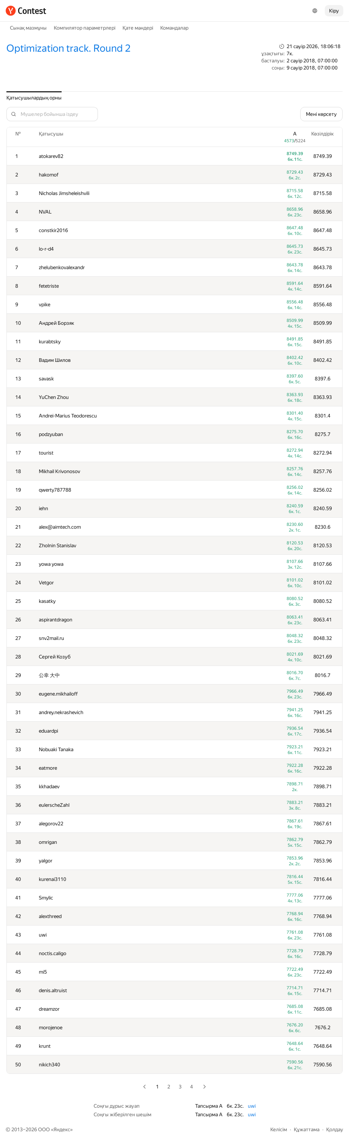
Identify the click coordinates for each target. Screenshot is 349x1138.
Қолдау (334, 1129)
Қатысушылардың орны (34, 98)
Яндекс (61, 1129)
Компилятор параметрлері (84, 28)
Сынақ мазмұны (28, 28)
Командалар (174, 28)
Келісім (278, 1129)
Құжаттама (306, 1129)
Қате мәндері (138, 28)
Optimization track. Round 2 (68, 48)
